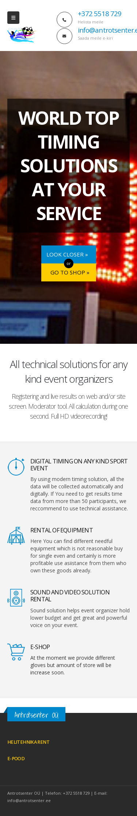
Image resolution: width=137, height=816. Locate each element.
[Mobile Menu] (13, 17)
